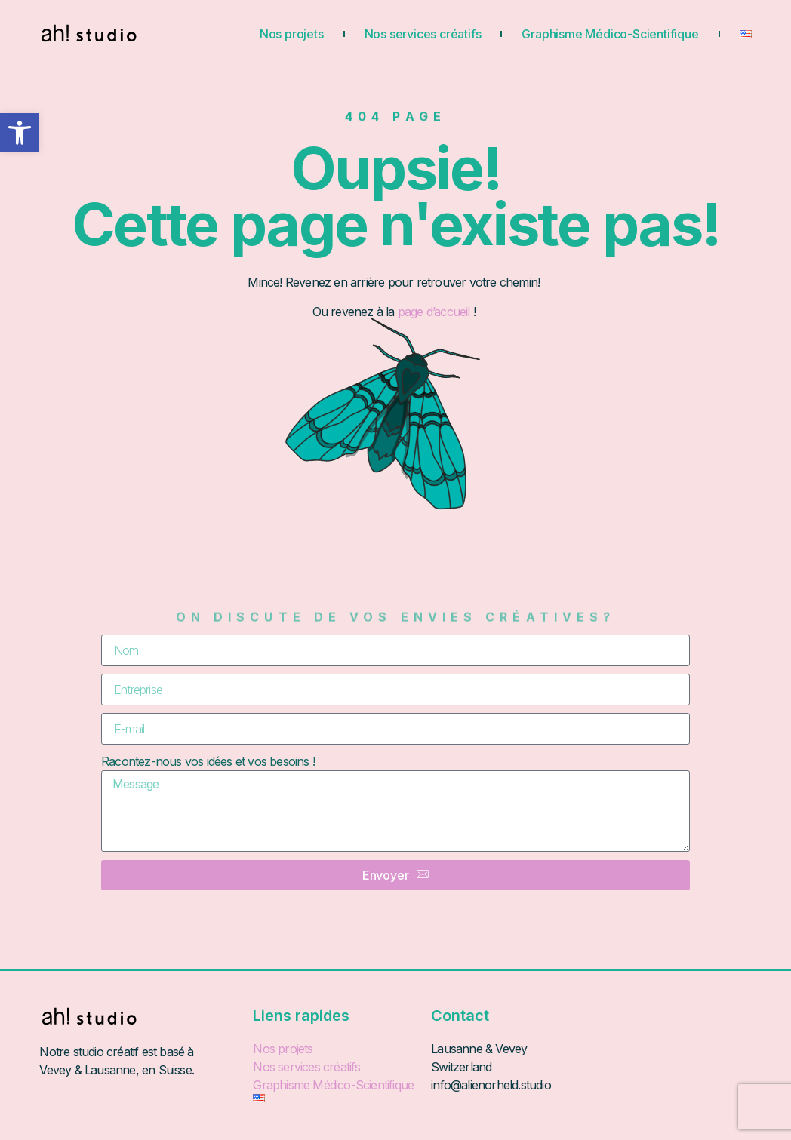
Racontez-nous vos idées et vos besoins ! (208, 761)
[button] (19, 132)
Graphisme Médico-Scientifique (610, 33)
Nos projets (292, 33)
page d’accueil (435, 311)
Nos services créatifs (423, 33)
